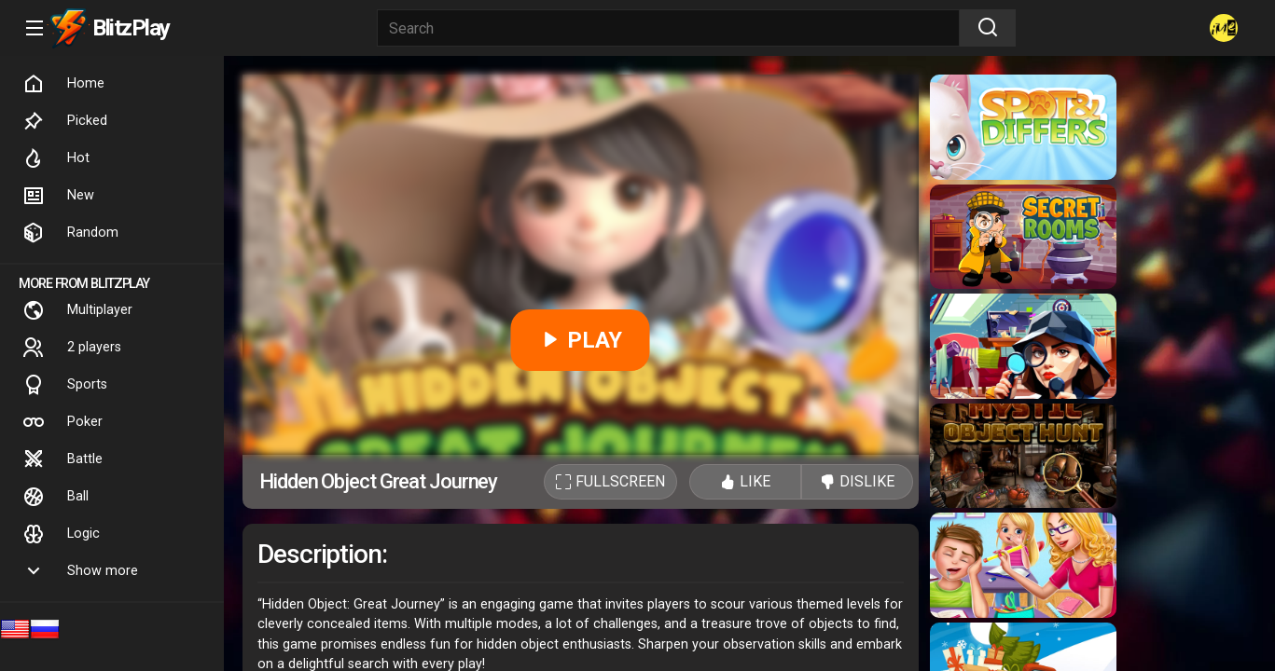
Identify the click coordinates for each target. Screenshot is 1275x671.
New (58, 195)
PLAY (580, 340)
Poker (62, 422)
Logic (61, 534)
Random (70, 233)
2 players (71, 347)
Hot (56, 158)
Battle (62, 459)
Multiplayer (77, 310)
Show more (80, 571)
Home (63, 84)
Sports (64, 385)
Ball (55, 497)
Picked (64, 121)
